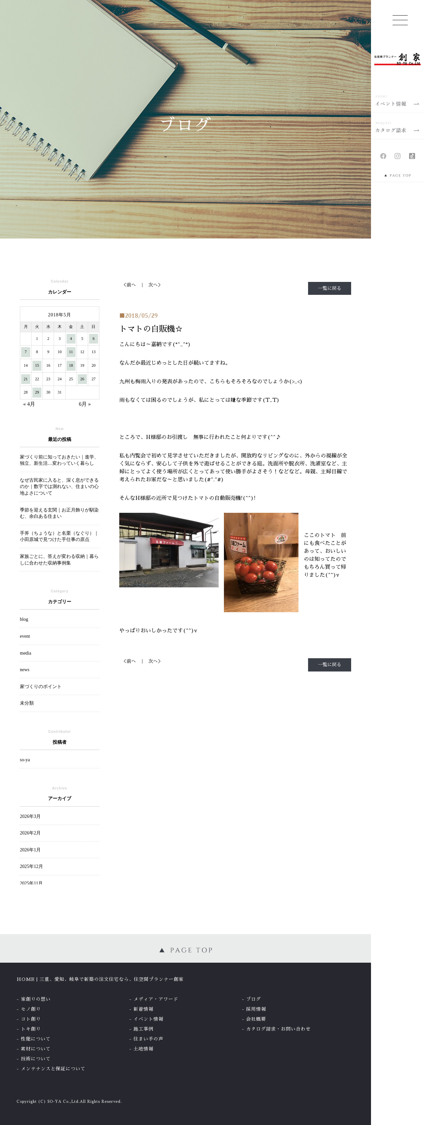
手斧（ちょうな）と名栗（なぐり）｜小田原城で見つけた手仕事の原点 (59, 536)
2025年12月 (31, 866)
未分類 (27, 703)
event (25, 636)
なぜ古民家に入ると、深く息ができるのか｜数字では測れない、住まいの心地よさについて (59, 487)
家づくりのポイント (41, 686)
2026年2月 (30, 832)
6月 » (85, 404)
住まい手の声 (148, 1039)
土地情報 (143, 1048)
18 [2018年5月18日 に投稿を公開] (71, 365)
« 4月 (29, 404)
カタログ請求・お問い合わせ (278, 1029)
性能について (36, 1039)
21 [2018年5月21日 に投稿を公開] (26, 379)
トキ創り (31, 1029)
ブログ (253, 999)
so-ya (25, 759)
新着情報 (143, 1009)
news (24, 669)
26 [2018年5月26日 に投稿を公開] (82, 379)
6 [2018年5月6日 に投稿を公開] (93, 338)
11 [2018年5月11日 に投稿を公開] (71, 351)
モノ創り (31, 1009)
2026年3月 (30, 816)
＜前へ (129, 285)
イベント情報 (148, 1019)
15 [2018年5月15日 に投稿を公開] (37, 365)
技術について (36, 1058)
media (25, 653)
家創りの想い (36, 999)
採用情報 (256, 1009)
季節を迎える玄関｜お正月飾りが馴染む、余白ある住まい (59, 513)
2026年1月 (30, 849)
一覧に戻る (329, 288)
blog (24, 619)
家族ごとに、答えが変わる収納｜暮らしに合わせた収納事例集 (59, 559)
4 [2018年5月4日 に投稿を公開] (71, 338)
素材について (36, 1048)
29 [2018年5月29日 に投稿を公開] (37, 392)
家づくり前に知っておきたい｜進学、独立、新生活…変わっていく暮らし (59, 460)
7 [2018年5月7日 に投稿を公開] (26, 351)
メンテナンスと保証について (53, 1068)
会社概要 (256, 1019)
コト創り (31, 1019)
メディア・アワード (155, 999)
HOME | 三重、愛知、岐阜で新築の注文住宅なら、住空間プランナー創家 (100, 979)
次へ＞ (155, 285)
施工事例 (143, 1029)
